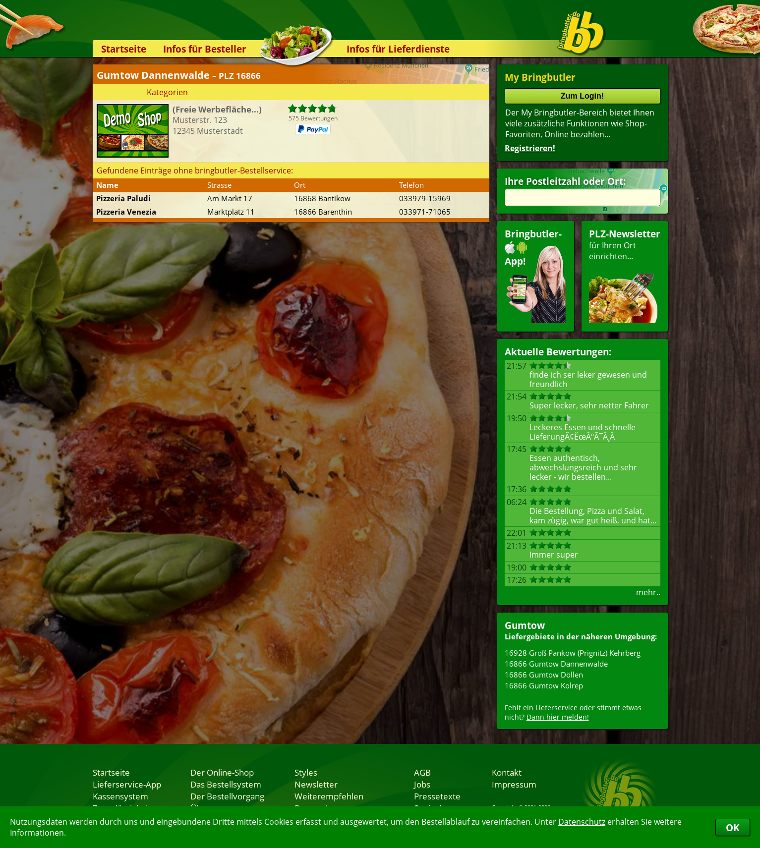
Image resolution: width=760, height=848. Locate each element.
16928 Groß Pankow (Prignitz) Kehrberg (573, 653)
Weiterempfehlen (328, 796)
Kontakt (507, 772)
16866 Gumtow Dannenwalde (556, 664)
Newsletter (316, 784)
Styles (305, 772)
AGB (422, 772)
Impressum (514, 784)
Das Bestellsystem (225, 784)
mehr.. (648, 592)
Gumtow (525, 625)
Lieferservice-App (127, 784)
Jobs (422, 784)
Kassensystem (120, 796)
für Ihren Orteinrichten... (624, 275)
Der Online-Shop (222, 772)
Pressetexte (437, 796)
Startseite (123, 49)
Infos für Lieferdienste (398, 49)
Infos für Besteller (204, 49)
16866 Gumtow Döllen (544, 674)
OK (733, 827)
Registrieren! (530, 148)
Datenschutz (581, 821)
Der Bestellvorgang (227, 796)
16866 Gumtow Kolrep (544, 685)
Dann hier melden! (557, 717)
